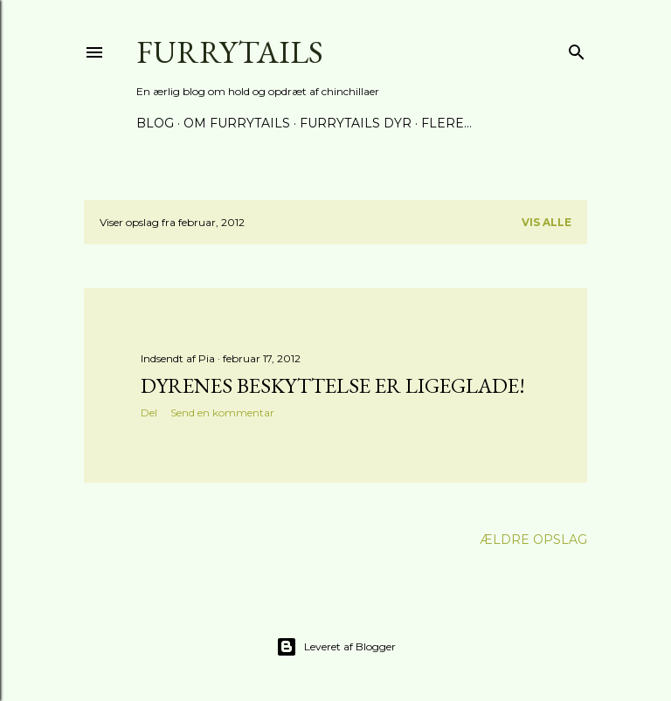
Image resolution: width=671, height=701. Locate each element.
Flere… (446, 123)
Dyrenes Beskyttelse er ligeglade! (333, 385)
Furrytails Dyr (356, 123)
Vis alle (546, 222)
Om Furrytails (236, 123)
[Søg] (576, 48)
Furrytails (229, 51)
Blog (155, 123)
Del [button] (149, 412)
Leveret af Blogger (336, 646)
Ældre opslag (533, 539)
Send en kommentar (222, 412)
